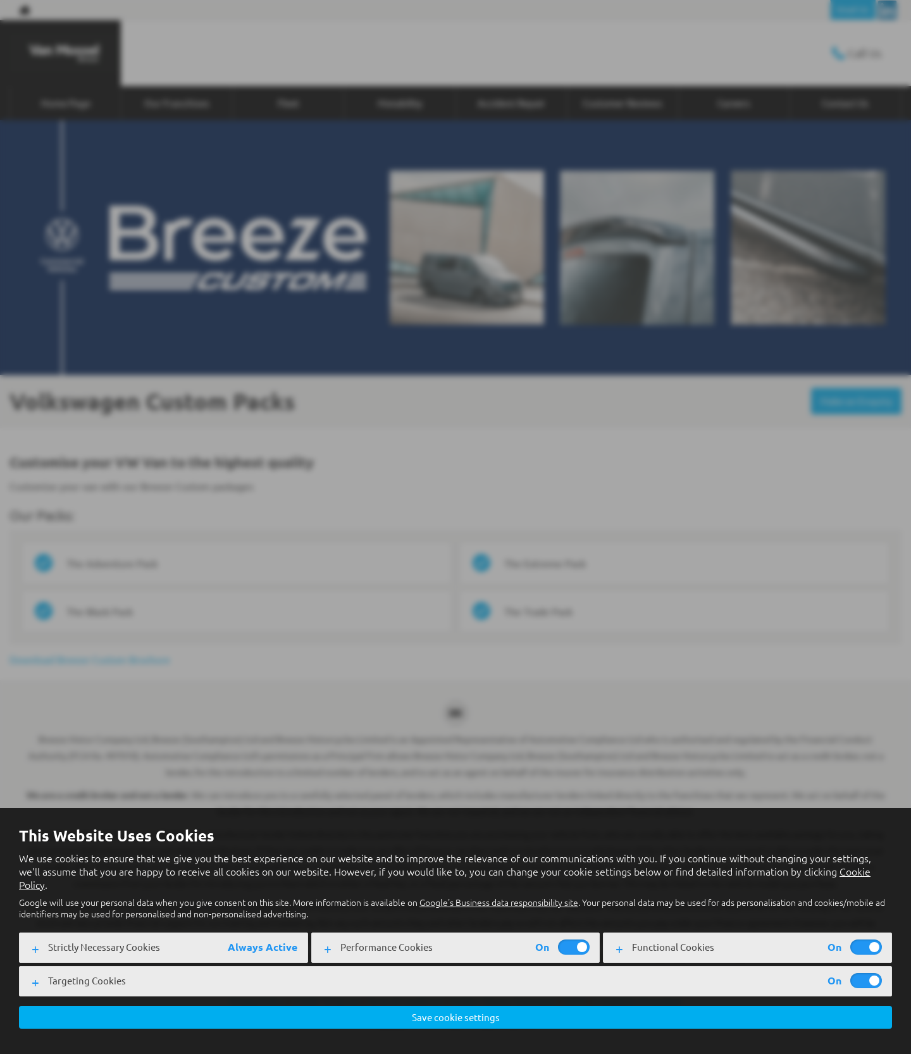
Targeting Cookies (87, 980)
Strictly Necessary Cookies (104, 946)
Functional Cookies (673, 946)
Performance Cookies (386, 946)
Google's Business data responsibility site (498, 902)
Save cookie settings (456, 1016)
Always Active (262, 946)
